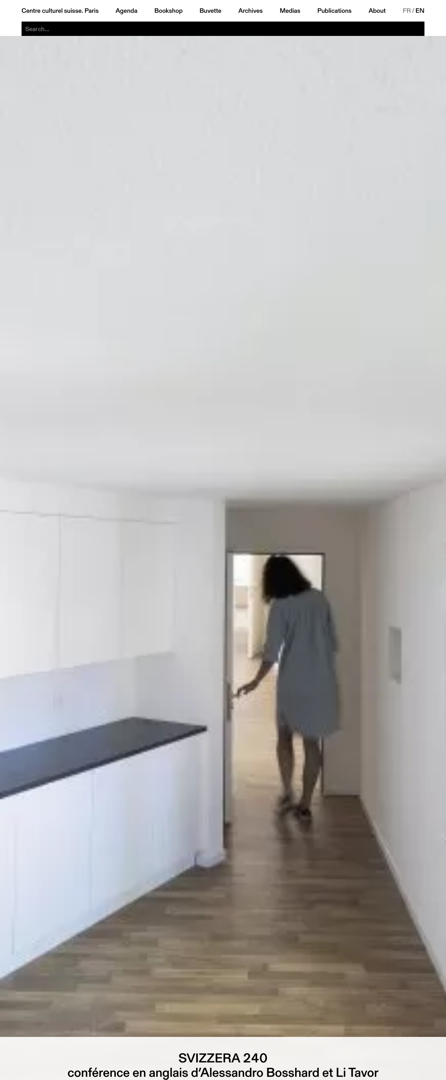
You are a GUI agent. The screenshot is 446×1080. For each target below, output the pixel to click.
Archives (250, 10)
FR (407, 10)
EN (420, 10)
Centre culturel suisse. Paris (60, 10)
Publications (334, 10)
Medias (290, 10)
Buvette (210, 10)
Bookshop (168, 10)
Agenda (127, 10)
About (377, 10)
